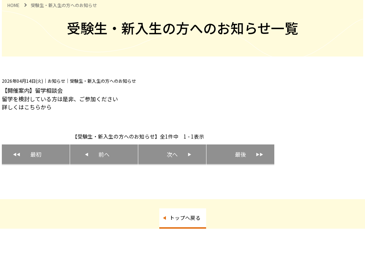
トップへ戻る (185, 217)
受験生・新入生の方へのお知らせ (64, 5)
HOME (13, 5)
